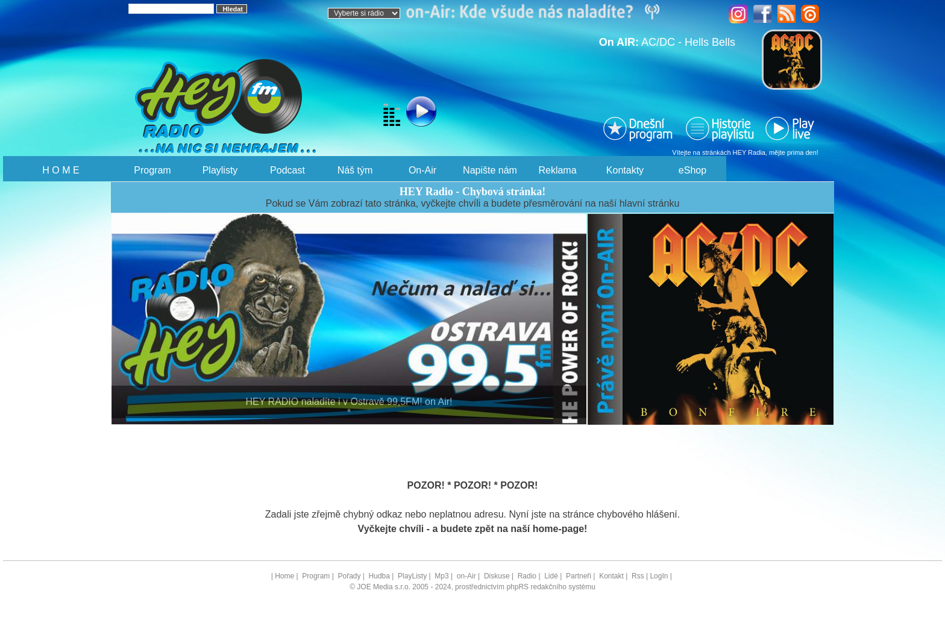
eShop (692, 170)
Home (284, 576)
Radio (527, 576)
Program (152, 170)
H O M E (60, 170)
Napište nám (490, 170)
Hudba (379, 576)
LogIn (659, 576)
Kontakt (611, 576)
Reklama (557, 170)
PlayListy (412, 576)
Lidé (551, 576)
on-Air (466, 576)
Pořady (349, 576)
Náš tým (355, 170)
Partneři (578, 576)
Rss (638, 576)
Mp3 (441, 576)
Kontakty (625, 170)
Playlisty (220, 170)
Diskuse (497, 576)
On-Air (422, 170)
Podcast (287, 170)
